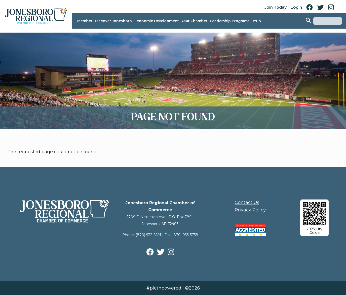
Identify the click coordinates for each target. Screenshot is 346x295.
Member (84, 21)
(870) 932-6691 (148, 235)
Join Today (276, 7)
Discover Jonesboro (113, 21)
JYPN (256, 21)
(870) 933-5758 (185, 235)
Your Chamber (194, 21)
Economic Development (156, 21)
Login (296, 7)
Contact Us (247, 202)
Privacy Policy (250, 210)
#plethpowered (163, 288)
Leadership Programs (230, 21)
